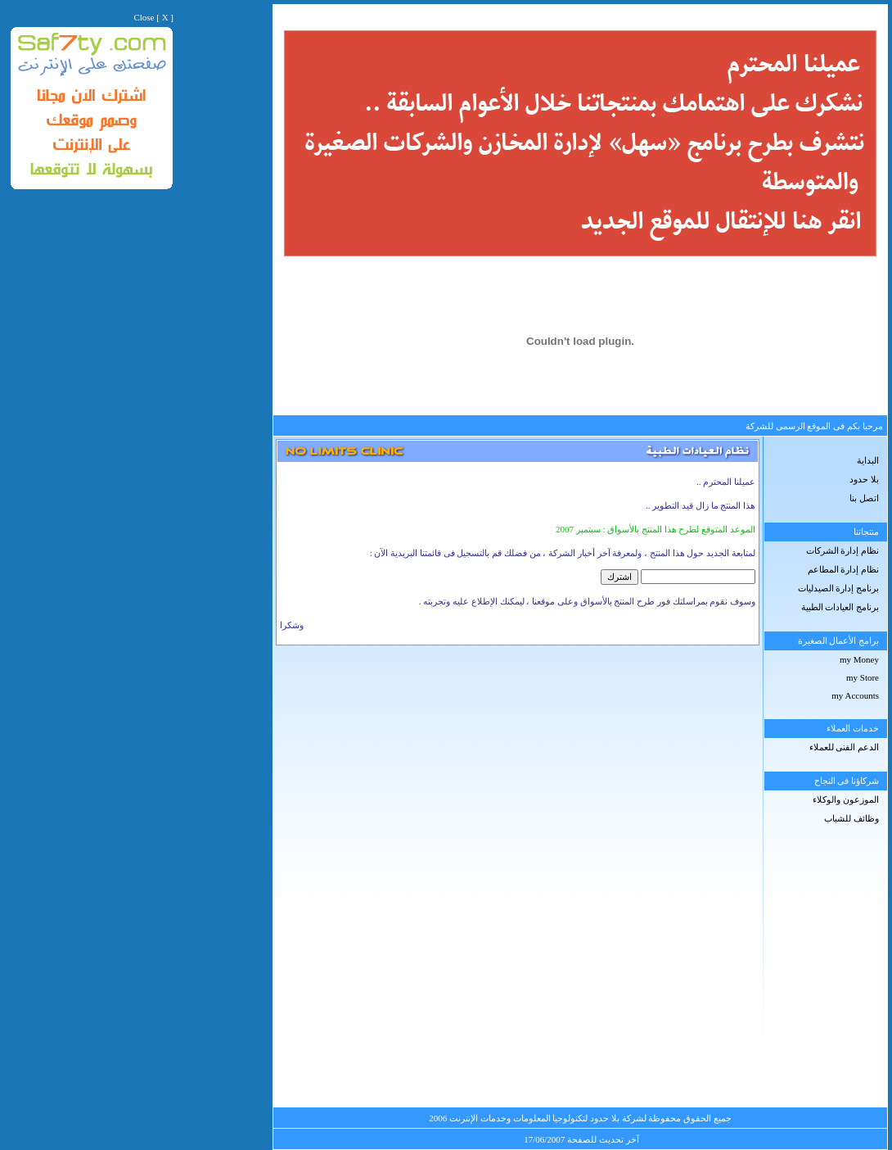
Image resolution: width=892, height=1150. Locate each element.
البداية (868, 460)
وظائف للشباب (851, 818)
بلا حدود (864, 479)
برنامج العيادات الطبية (840, 607)
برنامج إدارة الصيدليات (839, 588)
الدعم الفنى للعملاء (844, 747)
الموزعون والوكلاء (846, 799)
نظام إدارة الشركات (843, 550)
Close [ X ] (153, 17)
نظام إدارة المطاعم (844, 569)
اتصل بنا (864, 498)
